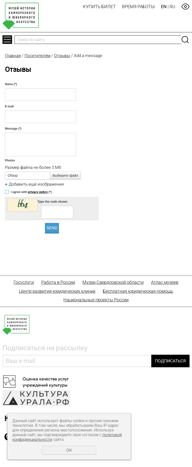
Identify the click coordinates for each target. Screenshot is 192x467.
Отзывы (62, 55)
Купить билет (99, 6)
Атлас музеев (164, 282)
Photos (10, 160)
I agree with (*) (31, 192)
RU (172, 6)
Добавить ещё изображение (36, 184)
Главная (13, 55)
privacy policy (38, 192)
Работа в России (58, 282)
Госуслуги (24, 282)
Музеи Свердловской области (113, 282)
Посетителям (37, 55)
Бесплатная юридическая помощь (138, 291)
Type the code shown (52, 201)
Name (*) (11, 84)
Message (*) (13, 128)
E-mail (9, 106)
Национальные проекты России (96, 299)
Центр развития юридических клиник (57, 291)
